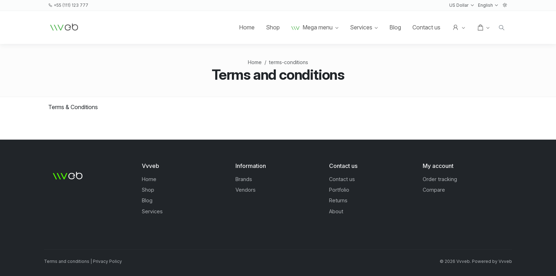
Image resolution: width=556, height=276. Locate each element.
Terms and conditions (66, 261)
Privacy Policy (107, 261)
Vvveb (505, 261)
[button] (461, 5)
